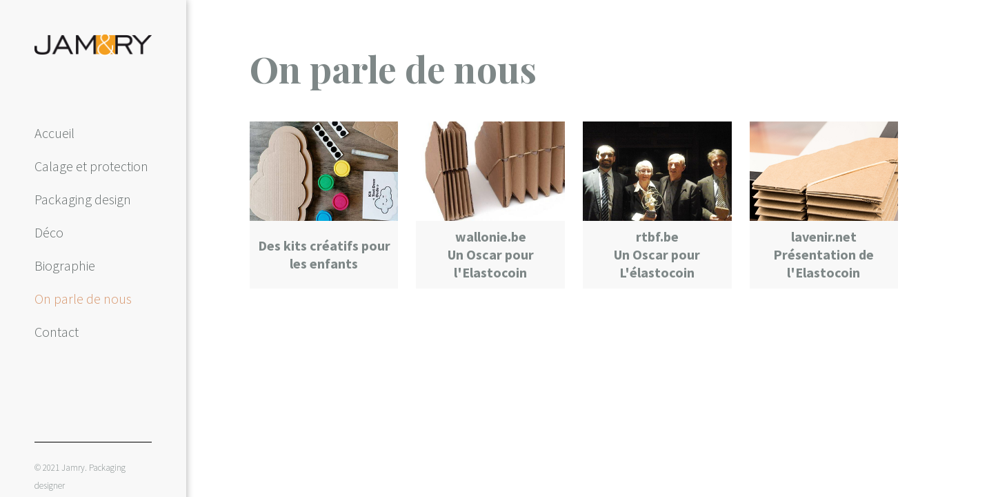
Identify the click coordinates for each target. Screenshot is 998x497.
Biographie (64, 265)
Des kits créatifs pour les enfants (324, 254)
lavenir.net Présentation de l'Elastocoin (823, 254)
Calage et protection (91, 166)
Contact (56, 331)
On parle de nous (83, 298)
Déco (48, 232)
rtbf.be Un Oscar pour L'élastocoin (657, 254)
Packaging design (82, 199)
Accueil (54, 133)
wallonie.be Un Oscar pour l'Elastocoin (491, 254)
